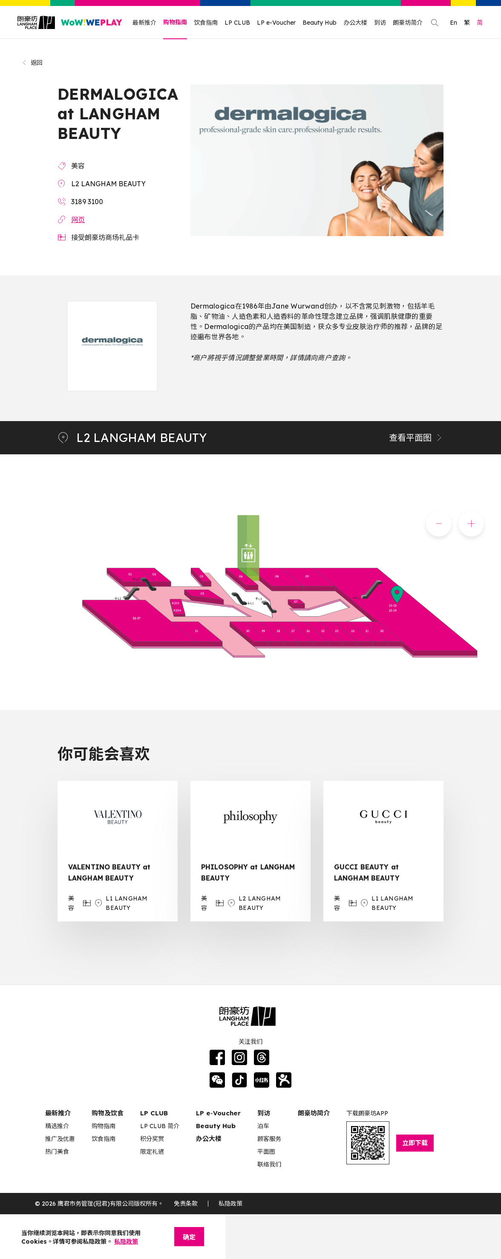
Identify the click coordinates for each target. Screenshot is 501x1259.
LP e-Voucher (276, 22)
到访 (380, 22)
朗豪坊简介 (408, 22)
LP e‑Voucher (218, 1113)
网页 (78, 219)
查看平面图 (416, 437)
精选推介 (57, 1126)
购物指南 (175, 22)
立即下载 (415, 1143)
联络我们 (269, 1164)
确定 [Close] (189, 1237)
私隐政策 (230, 1203)
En (453, 22)
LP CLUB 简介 (159, 1126)
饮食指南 (206, 22)
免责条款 (186, 1203)
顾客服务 (269, 1139)
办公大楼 (355, 22)
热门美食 (57, 1151)
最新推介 (144, 22)
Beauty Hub (319, 22)
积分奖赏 (152, 1139)
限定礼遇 (152, 1151)
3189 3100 (87, 201)
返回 (32, 62)
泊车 (263, 1126)
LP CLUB (237, 22)
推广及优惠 (60, 1139)
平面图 (266, 1151)
